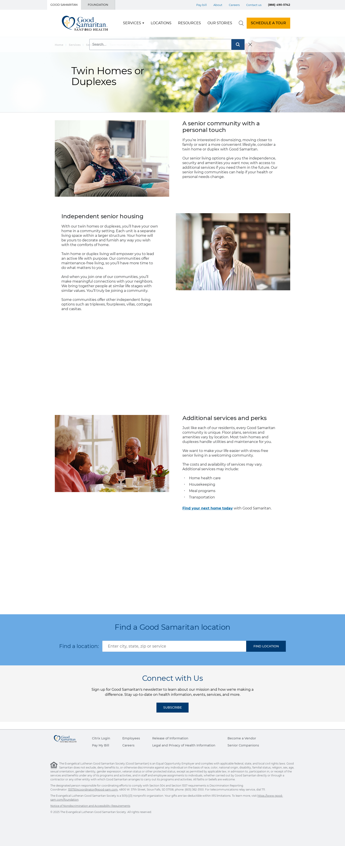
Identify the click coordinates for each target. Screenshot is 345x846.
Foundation (98, 4)
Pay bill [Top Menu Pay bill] (201, 5)
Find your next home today (207, 508)
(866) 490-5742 (279, 4)
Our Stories (219, 23)
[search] (241, 23)
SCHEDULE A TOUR (268, 23)
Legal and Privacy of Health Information (183, 745)
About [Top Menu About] (217, 5)
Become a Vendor (242, 738)
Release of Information (170, 738)
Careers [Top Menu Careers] (234, 5)
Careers (128, 745)
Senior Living (95, 44)
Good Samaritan (64, 4)
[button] (266, 646)
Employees (131, 738)
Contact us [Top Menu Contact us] (253, 5)
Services (132, 23)
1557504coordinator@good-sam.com (93, 789)
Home (59, 44)
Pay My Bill (100, 745)
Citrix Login (101, 738)
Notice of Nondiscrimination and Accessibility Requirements (90, 805)
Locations (161, 23)
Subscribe (172, 707)
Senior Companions (243, 745)
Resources (189, 23)
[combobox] (174, 646)
